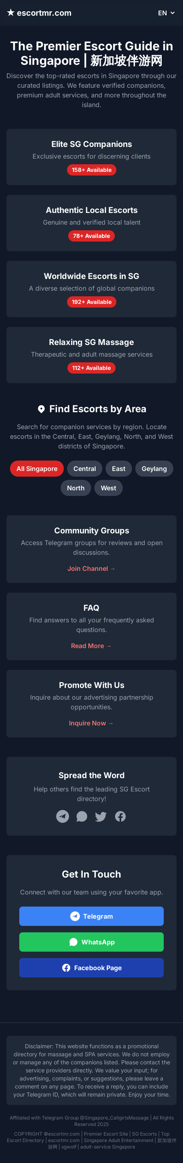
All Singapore (36, 469)
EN (167, 13)
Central (84, 469)
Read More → (91, 646)
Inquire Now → (91, 723)
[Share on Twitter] (101, 816)
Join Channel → (91, 568)
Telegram (91, 916)
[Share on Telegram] (62, 816)
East (119, 469)
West (108, 488)
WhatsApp (92, 942)
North (76, 488)
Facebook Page (91, 968)
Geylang (154, 469)
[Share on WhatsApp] (81, 816)
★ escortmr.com (38, 13)
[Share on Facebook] (120, 816)
